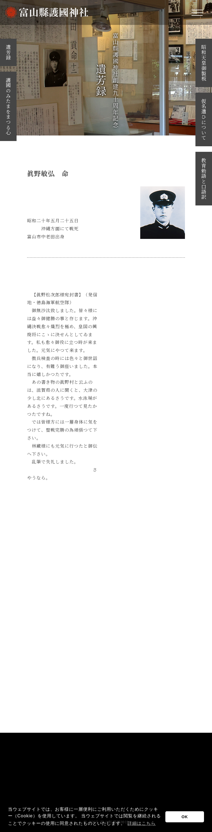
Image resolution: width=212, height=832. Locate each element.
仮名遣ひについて (203, 119)
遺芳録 (8, 52)
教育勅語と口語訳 (203, 179)
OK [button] (184, 817)
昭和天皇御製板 (203, 63)
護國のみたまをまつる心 (8, 106)
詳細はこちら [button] (142, 823)
